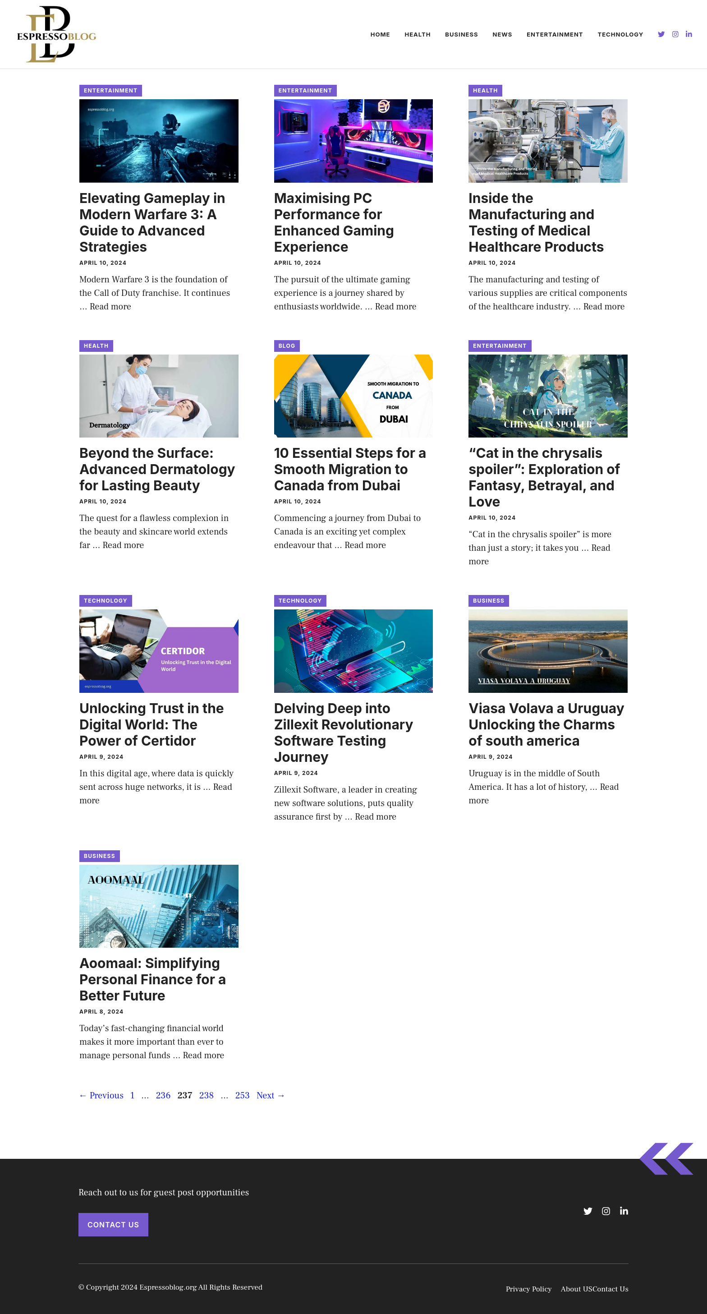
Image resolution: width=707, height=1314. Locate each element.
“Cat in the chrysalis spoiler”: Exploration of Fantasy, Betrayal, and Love (544, 477)
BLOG (287, 345)
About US (576, 1289)
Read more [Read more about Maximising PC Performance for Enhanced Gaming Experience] (395, 307)
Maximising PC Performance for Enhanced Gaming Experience (334, 222)
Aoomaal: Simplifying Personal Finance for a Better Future (152, 979)
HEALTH (417, 34)
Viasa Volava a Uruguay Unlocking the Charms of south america (546, 724)
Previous (101, 1096)
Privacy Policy (529, 1289)
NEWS (502, 34)
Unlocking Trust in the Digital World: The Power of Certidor (151, 724)
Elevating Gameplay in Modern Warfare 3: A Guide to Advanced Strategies (152, 222)
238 (207, 1096)
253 (243, 1096)
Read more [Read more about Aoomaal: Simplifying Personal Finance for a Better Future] (203, 1055)
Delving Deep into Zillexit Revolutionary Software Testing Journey (343, 732)
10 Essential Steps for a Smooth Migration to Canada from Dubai (350, 469)
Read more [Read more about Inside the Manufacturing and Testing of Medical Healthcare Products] (603, 307)
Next (271, 1096)
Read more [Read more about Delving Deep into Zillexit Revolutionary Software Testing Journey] (375, 817)
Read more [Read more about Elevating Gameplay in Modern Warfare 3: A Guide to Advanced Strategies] (110, 307)
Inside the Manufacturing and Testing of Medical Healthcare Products (536, 222)
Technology (621, 34)
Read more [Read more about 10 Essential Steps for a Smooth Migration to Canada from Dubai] (365, 545)
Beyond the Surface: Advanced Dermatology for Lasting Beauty (157, 469)
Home (380, 34)
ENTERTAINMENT (555, 34)
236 (164, 1096)
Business (461, 34)
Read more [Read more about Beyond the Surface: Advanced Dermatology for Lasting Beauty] (123, 545)
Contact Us (113, 1224)
